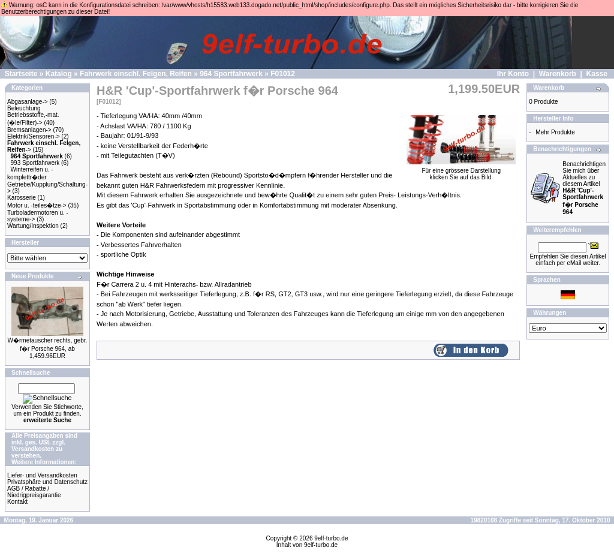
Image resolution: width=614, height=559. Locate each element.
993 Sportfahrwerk (35, 163)
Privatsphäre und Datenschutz (47, 482)
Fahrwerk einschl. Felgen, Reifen (136, 74)
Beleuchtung (24, 108)
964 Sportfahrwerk (231, 74)
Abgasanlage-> (27, 101)
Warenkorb (557, 74)
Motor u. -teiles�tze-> (37, 205)
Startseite (21, 74)
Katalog (59, 74)
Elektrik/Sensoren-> (33, 136)
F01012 (282, 74)
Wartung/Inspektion (33, 226)
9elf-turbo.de (331, 538)
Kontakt (17, 501)
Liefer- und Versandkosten (42, 475)
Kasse (596, 74)
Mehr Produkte (555, 132)
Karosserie (21, 197)
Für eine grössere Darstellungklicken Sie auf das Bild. (461, 171)
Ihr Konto (513, 74)
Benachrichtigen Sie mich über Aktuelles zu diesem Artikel (584, 188)
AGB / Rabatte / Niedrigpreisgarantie (34, 491)
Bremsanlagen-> (29, 130)
